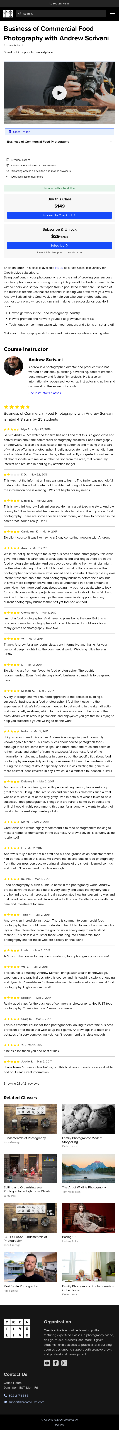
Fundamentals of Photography (25, 1138)
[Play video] (59, 93)
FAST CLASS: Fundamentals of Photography (25, 1239)
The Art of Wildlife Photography (84, 1187)
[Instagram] (64, 1363)
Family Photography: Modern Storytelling (82, 1140)
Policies (59, 1424)
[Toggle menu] (112, 13)
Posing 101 (69, 1237)
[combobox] (61, 13)
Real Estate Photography (21, 1286)
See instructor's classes (44, 393)
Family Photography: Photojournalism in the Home (88, 1288)
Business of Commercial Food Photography (38, 141)
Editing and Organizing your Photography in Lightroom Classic (27, 1189)
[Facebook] (55, 1363)
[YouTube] (47, 1363)
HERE (59, 267)
